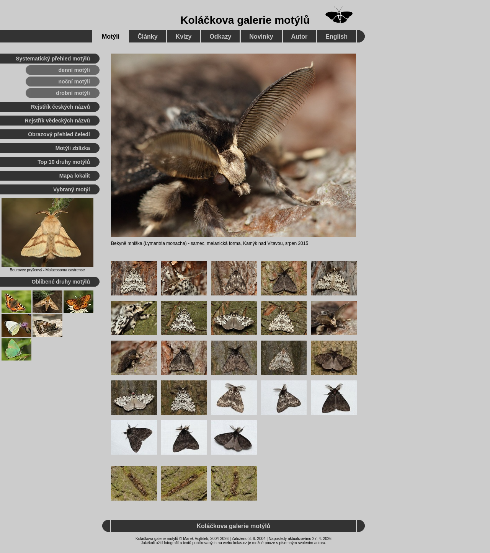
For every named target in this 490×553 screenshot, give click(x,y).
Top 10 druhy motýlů (64, 162)
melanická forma (223, 243)
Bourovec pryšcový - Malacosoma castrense (47, 270)
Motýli (110, 36)
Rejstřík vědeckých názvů (57, 120)
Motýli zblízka (73, 148)
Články (147, 36)
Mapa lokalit (74, 176)
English (336, 36)
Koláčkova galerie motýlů (245, 20)
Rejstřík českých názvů (60, 107)
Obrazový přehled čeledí (59, 134)
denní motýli (74, 70)
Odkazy (220, 36)
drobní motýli (73, 93)
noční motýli (74, 81)
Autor (299, 36)
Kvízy (184, 36)
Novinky (261, 36)
